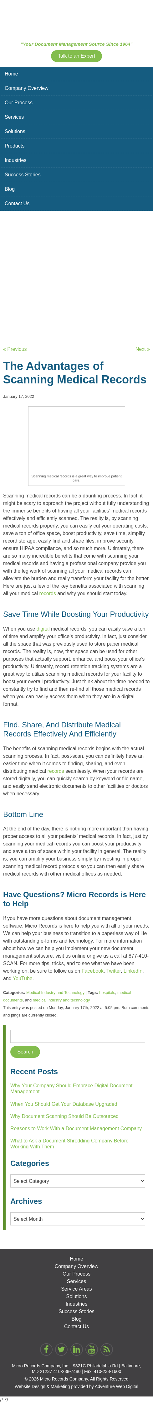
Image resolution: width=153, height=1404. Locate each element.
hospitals (107, 992)
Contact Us (17, 203)
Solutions (15, 131)
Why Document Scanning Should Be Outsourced (64, 1116)
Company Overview (26, 88)
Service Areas (76, 1289)
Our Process (19, 102)
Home (11, 73)
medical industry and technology (61, 1000)
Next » (142, 349)
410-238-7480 (66, 1371)
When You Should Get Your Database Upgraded (63, 1104)
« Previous (15, 349)
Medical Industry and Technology (55, 992)
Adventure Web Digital (116, 1386)
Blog (10, 189)
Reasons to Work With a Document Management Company (76, 1128)
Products (14, 145)
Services (14, 117)
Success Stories (23, 174)
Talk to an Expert (76, 56)
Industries (15, 160)
